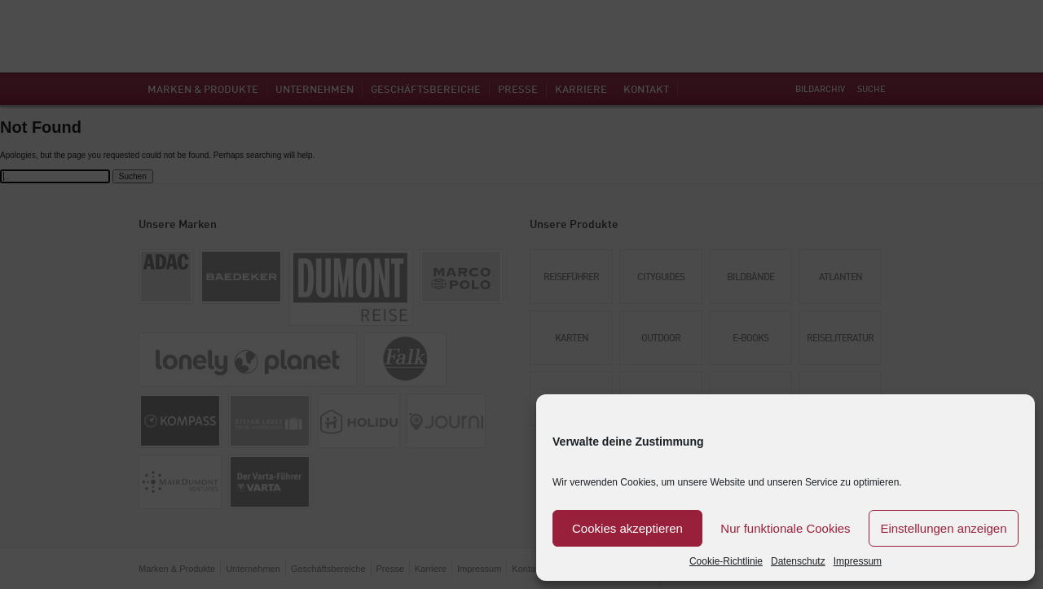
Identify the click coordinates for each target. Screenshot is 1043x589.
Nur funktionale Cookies (785, 528)
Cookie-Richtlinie (726, 561)
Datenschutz (798, 561)
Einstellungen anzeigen (943, 528)
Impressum (858, 561)
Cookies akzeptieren (627, 528)
